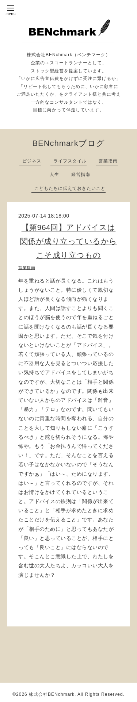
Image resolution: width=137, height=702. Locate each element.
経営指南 (80, 174)
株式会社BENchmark (52, 694)
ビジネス (31, 161)
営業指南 (108, 161)
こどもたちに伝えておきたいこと (70, 188)
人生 (54, 174)
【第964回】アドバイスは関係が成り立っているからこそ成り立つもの (68, 241)
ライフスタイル (70, 161)
